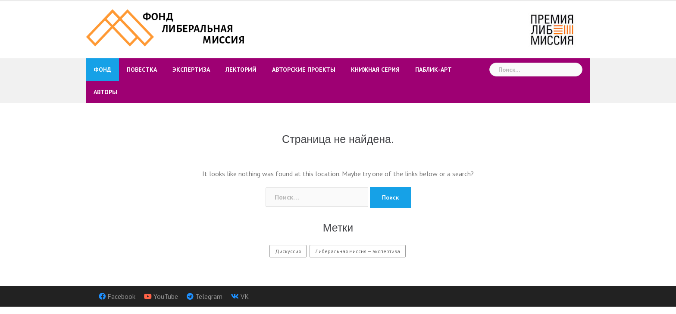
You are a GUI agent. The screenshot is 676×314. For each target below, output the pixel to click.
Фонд (102, 69)
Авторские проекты (303, 69)
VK (245, 296)
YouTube (165, 296)
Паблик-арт (433, 69)
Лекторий (241, 69)
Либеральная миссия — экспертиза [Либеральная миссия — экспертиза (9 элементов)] (357, 251)
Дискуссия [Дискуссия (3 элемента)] (288, 251)
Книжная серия (375, 69)
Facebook (121, 296)
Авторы (105, 92)
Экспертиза (191, 69)
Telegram (208, 296)
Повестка (142, 69)
